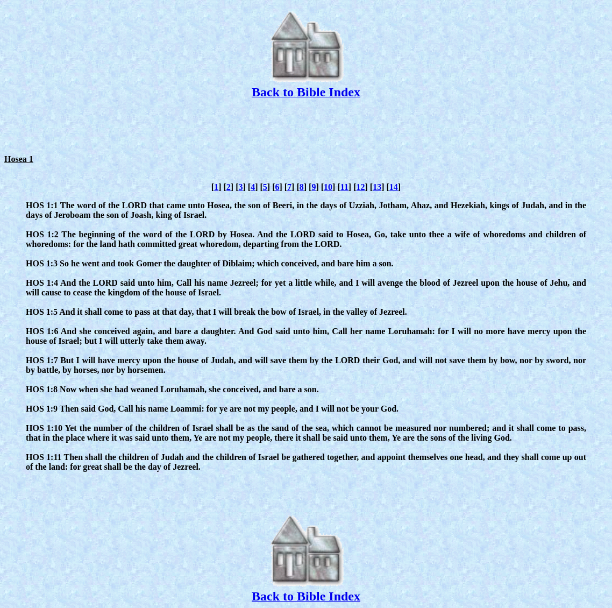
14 (393, 187)
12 (361, 187)
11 (344, 187)
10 (328, 187)
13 (377, 187)
